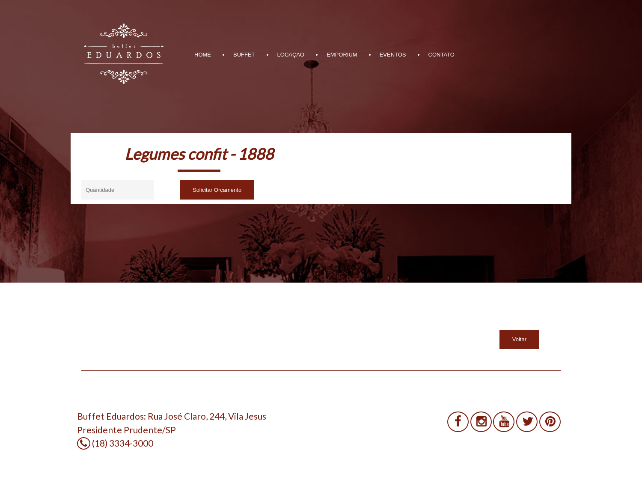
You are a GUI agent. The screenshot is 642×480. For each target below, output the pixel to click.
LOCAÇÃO (291, 54)
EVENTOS (393, 54)
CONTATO (441, 54)
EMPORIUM (342, 54)
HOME (202, 54)
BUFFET (244, 54)
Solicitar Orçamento (217, 190)
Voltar (519, 339)
